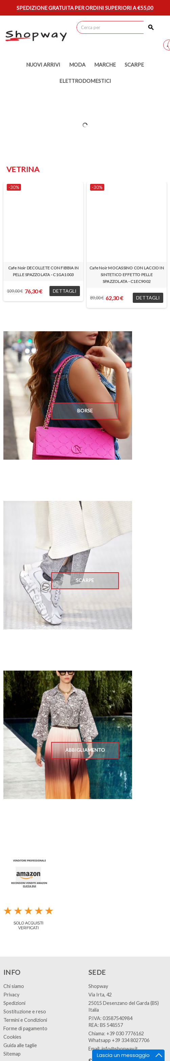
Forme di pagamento (25, 1028)
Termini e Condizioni (25, 1020)
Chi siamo (13, 986)
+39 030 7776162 (125, 1033)
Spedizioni (14, 1003)
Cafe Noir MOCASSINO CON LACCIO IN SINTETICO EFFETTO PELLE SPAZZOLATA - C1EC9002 (126, 274)
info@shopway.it (120, 1049)
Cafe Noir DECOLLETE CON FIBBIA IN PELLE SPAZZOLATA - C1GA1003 (43, 271)
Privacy (11, 994)
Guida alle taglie (20, 1045)
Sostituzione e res (23, 1011)
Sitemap (12, 1054)
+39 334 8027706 (130, 1040)
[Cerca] (117, 27)
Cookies (12, 1037)
